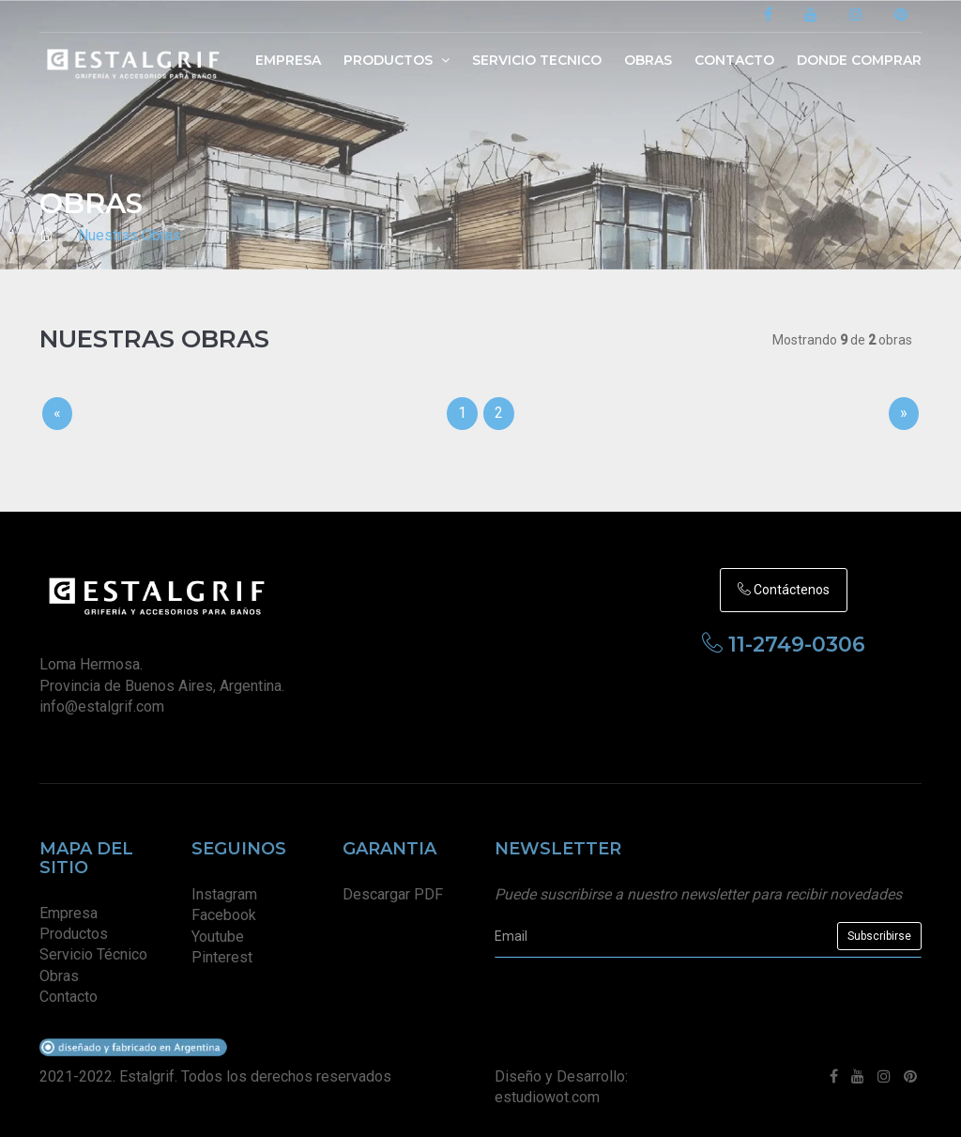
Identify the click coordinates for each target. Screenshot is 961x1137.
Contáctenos (784, 589)
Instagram (224, 894)
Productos (396, 60)
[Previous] (57, 413)
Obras (648, 60)
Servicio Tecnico (537, 60)
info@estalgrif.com (101, 706)
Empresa (288, 60)
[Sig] (904, 413)
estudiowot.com (547, 1097)
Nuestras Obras (129, 235)
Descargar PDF (393, 894)
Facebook (223, 915)
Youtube (217, 936)
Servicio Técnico (93, 954)
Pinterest (221, 957)
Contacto (734, 60)
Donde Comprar (859, 60)
